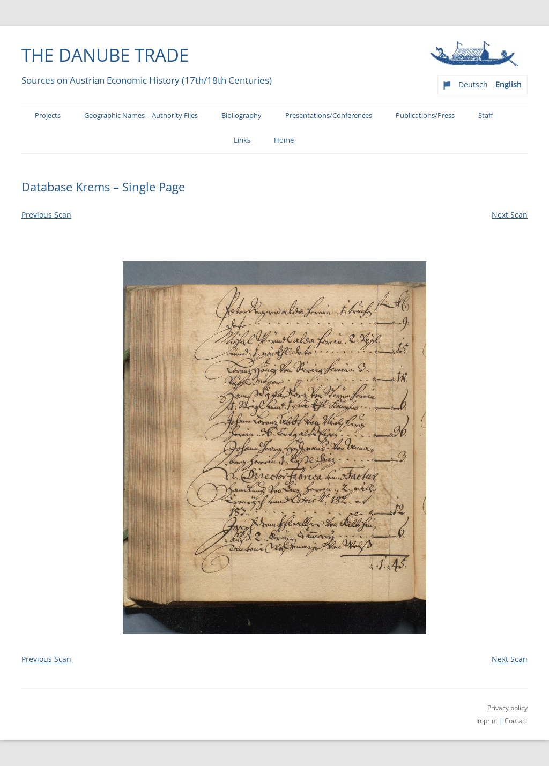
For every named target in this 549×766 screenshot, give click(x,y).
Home (284, 140)
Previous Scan (46, 215)
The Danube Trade (105, 54)
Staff (485, 115)
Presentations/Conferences (328, 115)
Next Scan (510, 215)
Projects (48, 115)
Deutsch (473, 84)
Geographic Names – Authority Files (141, 115)
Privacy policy (507, 707)
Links (242, 140)
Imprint (487, 720)
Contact (516, 720)
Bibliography (241, 115)
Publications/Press (425, 115)
